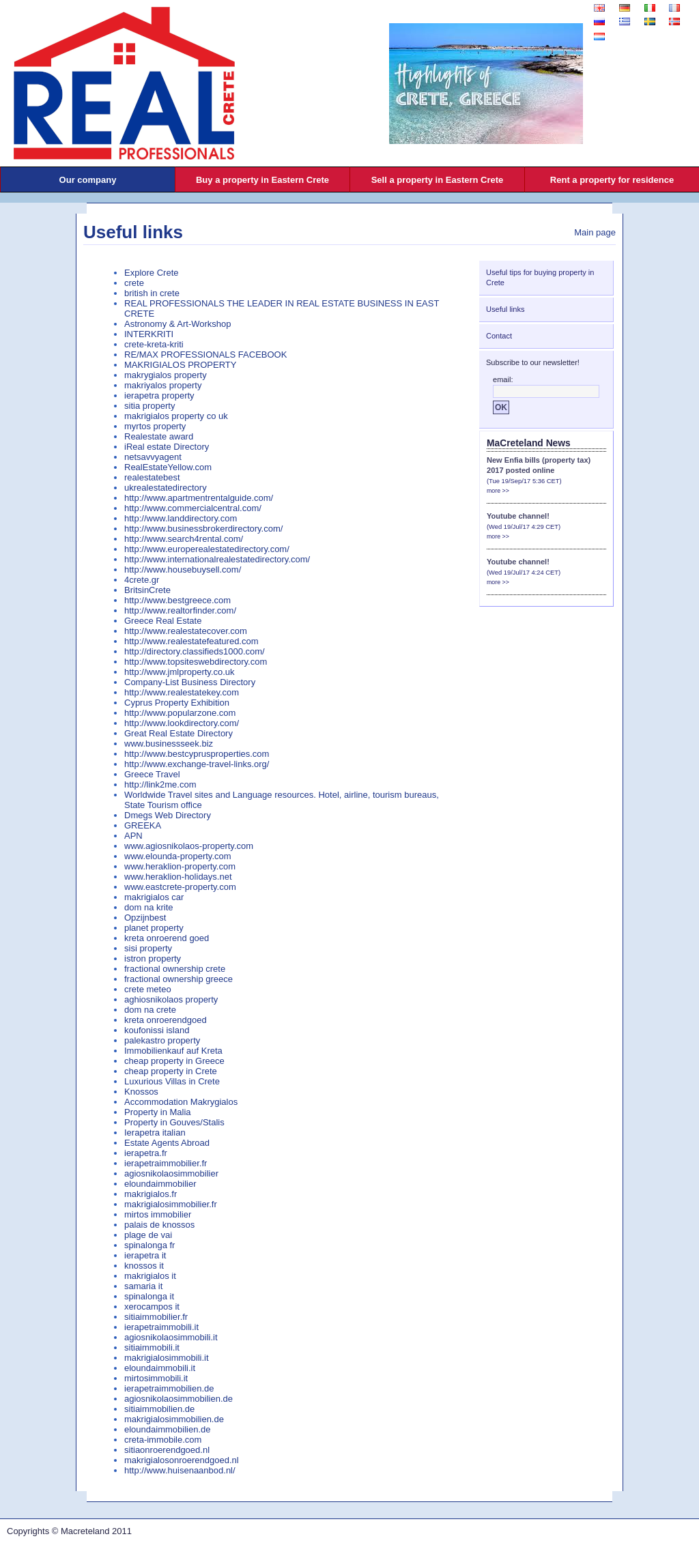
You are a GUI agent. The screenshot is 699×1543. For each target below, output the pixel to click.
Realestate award (158, 436)
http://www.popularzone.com (180, 713)
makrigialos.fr (150, 1194)
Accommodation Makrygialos (181, 1102)
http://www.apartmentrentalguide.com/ (198, 498)
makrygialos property (165, 375)
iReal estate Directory (166, 447)
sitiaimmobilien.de (159, 1409)
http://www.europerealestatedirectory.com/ (206, 549)
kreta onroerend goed (166, 938)
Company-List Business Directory (189, 682)
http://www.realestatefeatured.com (191, 641)
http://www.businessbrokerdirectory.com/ (203, 528)
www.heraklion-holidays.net (178, 876)
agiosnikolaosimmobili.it (171, 1337)
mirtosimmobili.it (156, 1378)
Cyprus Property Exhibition (176, 702)
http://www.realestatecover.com (185, 631)
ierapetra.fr (145, 1153)
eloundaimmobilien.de (167, 1429)
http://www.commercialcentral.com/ (192, 508)
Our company (88, 180)
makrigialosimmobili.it (166, 1358)
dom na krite (148, 907)
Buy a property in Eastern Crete (262, 180)
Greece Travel (152, 774)
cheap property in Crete (170, 1071)
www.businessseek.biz (168, 743)
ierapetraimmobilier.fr (165, 1163)
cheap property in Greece (174, 1061)
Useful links (133, 232)
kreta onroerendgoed (165, 1020)
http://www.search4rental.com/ (183, 539)
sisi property (148, 948)
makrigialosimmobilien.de (174, 1419)
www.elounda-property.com (177, 856)
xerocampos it (152, 1306)
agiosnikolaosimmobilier (171, 1173)
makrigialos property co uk (176, 416)
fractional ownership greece (178, 979)
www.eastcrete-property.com (180, 887)
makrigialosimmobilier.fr (170, 1204)
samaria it (143, 1286)
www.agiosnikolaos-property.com (188, 846)
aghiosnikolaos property (171, 999)
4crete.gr (141, 580)
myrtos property (155, 426)
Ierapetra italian (155, 1132)
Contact (499, 336)
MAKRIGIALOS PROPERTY (180, 365)
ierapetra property (159, 395)
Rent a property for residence (612, 180)
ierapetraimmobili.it (161, 1327)
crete (134, 283)
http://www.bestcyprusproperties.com (196, 754)
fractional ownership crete (174, 969)
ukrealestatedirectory (165, 487)
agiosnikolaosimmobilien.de (178, 1399)
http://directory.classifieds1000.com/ (194, 651)
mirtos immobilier (157, 1214)
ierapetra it (145, 1255)
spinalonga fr (149, 1245)
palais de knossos (159, 1225)
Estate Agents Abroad (167, 1143)
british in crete (152, 293)
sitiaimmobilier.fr (156, 1317)
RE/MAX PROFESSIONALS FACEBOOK (205, 354)
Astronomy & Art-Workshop (177, 324)
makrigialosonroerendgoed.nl (181, 1460)
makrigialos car (154, 897)
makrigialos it (150, 1276)
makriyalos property (162, 385)
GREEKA (142, 825)
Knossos (141, 1091)
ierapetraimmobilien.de (169, 1388)
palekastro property (162, 1040)
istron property (152, 958)
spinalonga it (149, 1296)
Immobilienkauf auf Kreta (173, 1051)
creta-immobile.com (162, 1439)
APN (133, 836)
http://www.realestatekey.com (181, 692)
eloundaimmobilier (160, 1184)
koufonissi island (156, 1030)
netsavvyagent (153, 457)
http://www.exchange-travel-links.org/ (196, 764)
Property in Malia (157, 1112)
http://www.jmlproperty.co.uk (179, 672)
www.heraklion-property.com (180, 866)
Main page (595, 232)
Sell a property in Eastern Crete (437, 180)
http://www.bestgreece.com (177, 600)
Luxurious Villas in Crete (172, 1081)
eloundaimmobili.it (159, 1368)
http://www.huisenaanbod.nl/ (180, 1470)
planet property (154, 928)
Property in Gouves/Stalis (174, 1122)
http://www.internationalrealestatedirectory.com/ (217, 559)
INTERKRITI (148, 334)
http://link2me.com (160, 784)
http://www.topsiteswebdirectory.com (195, 662)
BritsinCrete (147, 590)
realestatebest (152, 477)
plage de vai (148, 1235)
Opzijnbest (145, 917)
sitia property (149, 406)
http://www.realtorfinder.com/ (180, 610)
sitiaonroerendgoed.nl (167, 1450)
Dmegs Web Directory (167, 815)
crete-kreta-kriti (154, 344)
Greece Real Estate (162, 621)
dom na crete (150, 1010)
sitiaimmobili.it (152, 1347)
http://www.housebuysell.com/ (182, 569)
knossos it (144, 1265)
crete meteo (147, 989)
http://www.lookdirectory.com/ (181, 723)
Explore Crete (151, 273)
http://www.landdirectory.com (180, 518)
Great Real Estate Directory (178, 733)
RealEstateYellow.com (168, 467)
